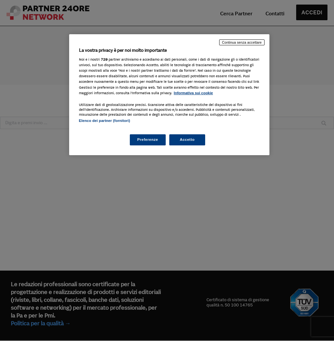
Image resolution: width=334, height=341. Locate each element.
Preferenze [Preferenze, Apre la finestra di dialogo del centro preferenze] (147, 139)
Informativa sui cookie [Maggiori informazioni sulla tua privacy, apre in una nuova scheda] (193, 93)
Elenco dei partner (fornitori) (104, 121)
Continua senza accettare (242, 42)
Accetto (187, 139)
